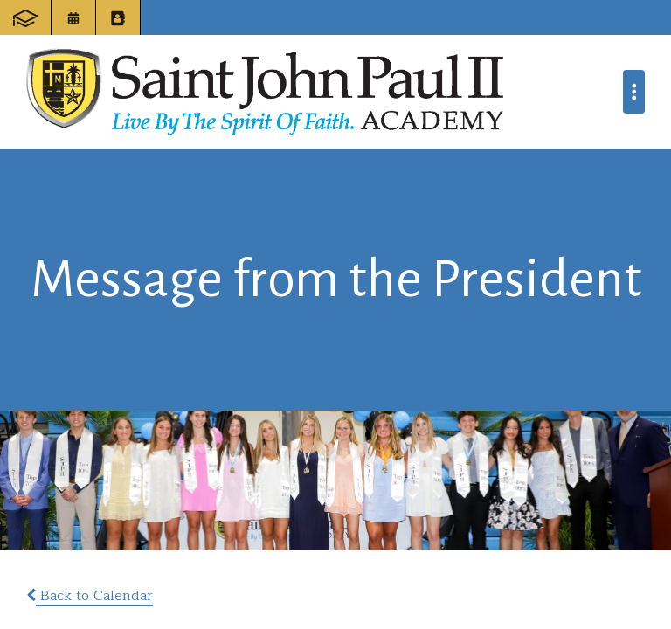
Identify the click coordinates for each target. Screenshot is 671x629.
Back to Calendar (89, 595)
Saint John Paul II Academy (264, 91)
